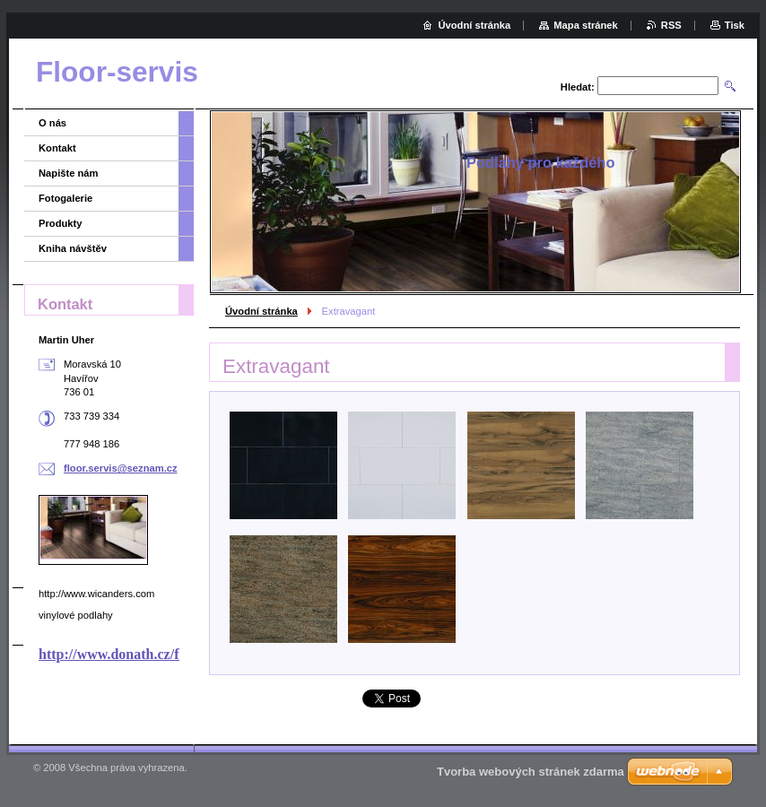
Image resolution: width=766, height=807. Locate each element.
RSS (671, 25)
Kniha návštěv (73, 248)
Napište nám (69, 173)
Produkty (61, 223)
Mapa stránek (585, 25)
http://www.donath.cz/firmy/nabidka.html (167, 654)
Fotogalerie (65, 198)
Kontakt (57, 148)
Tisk (734, 25)
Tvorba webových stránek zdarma (530, 771)
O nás (52, 122)
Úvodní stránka (261, 311)
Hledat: (578, 87)
